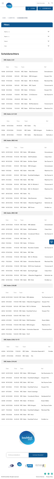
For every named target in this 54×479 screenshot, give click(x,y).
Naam (7, 31)
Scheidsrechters (22, 18)
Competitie (11, 18)
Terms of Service (40, 476)
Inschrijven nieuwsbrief (38, 455)
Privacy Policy (49, 476)
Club (5, 46)
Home (4, 18)
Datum (6, 41)
